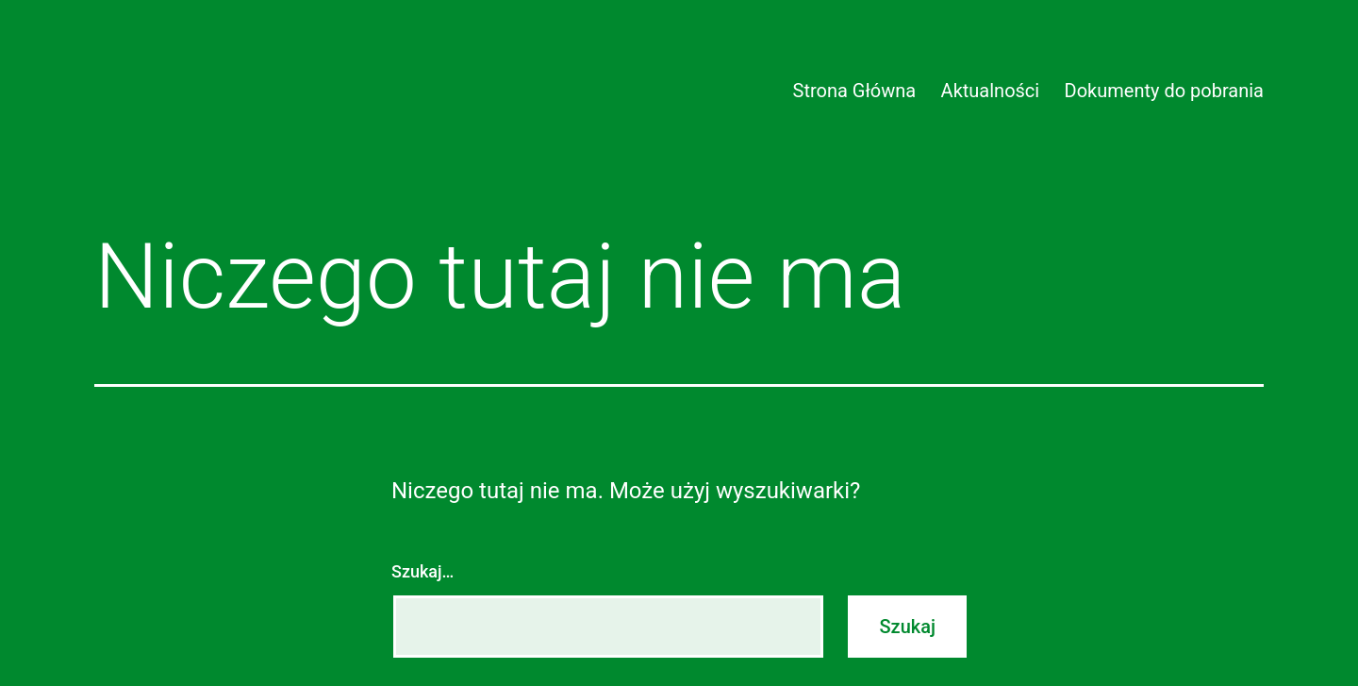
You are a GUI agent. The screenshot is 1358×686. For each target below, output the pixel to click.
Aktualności (990, 90)
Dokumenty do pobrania (1164, 90)
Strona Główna (855, 90)
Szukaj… (422, 571)
